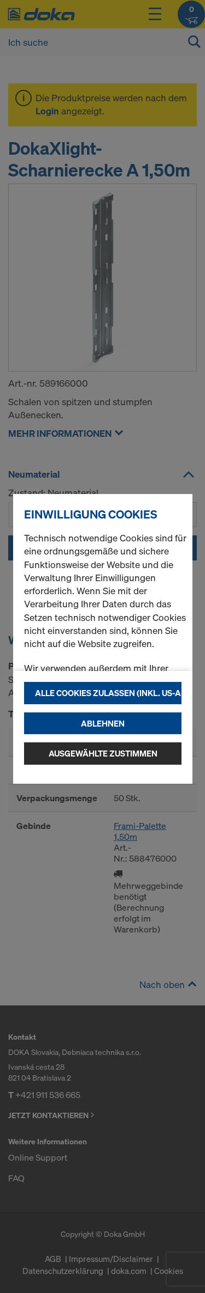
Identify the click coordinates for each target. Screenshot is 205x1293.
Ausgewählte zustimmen (103, 753)
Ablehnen (103, 723)
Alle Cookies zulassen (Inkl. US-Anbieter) (108, 692)
